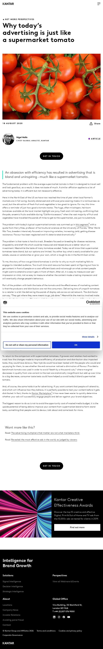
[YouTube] (54, 617)
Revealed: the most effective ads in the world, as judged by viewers (44, 440)
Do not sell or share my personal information (27, 345)
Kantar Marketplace (41, 393)
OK (76, 345)
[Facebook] (63, 617)
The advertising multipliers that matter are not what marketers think (45, 433)
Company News (10, 610)
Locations (7, 605)
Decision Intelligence (13, 587)
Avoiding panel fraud (13, 620)
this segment (82, 225)
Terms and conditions (46, 631)
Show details (88, 337)
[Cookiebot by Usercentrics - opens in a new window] (88, 303)
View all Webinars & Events (66, 582)
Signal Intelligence (12, 582)
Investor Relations (11, 615)
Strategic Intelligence (13, 592)
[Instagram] (59, 617)
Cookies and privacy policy (70, 631)
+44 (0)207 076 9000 (64, 612)
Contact (7, 625)
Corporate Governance (13, 635)
